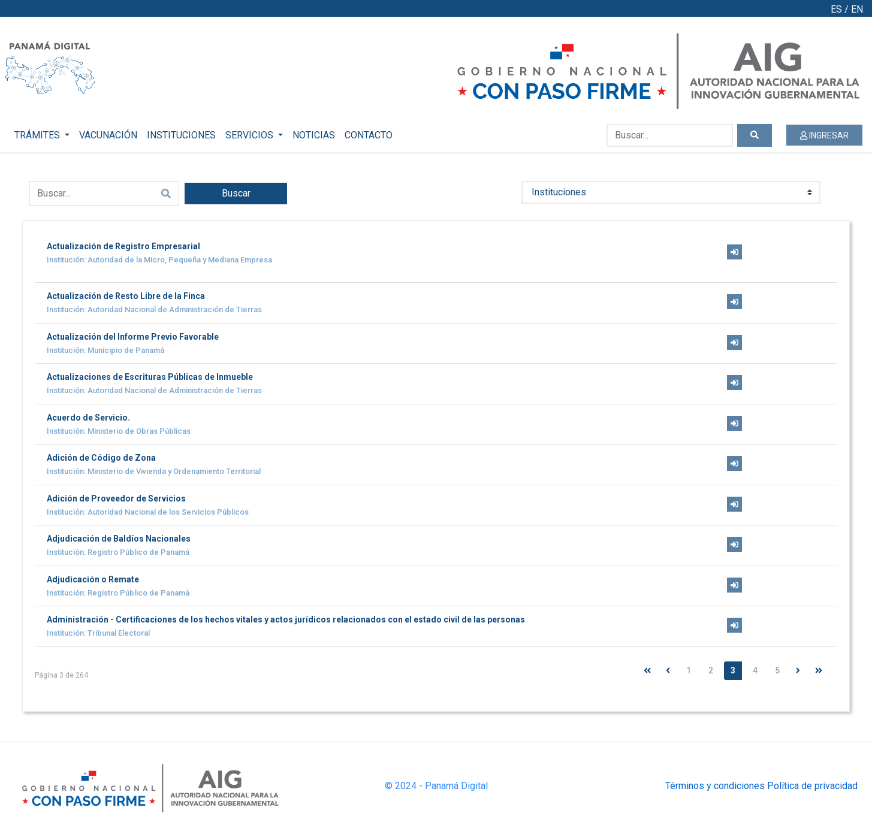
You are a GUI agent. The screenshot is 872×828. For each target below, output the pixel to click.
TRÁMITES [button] (38, 135)
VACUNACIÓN (108, 135)
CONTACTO (369, 135)
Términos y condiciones (715, 785)
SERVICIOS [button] (250, 135)
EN (857, 9)
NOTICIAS (313, 135)
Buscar (236, 193)
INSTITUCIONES (181, 135)
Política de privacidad (812, 785)
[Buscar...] (670, 135)
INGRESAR (824, 135)
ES (836, 9)
